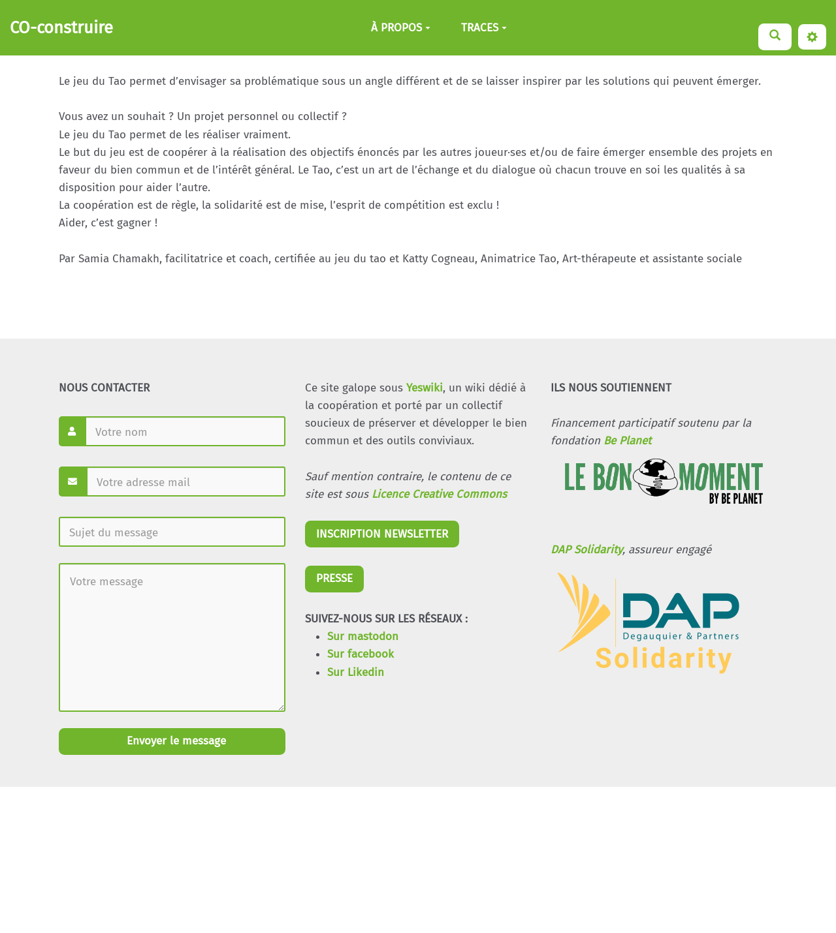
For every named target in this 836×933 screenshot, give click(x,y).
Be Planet (627, 441)
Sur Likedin (355, 672)
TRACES (484, 28)
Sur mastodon (362, 636)
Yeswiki (424, 388)
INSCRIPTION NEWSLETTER (382, 534)
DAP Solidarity (586, 550)
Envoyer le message (174, 741)
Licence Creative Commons (439, 494)
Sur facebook (360, 654)
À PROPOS (400, 28)
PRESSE (334, 578)
